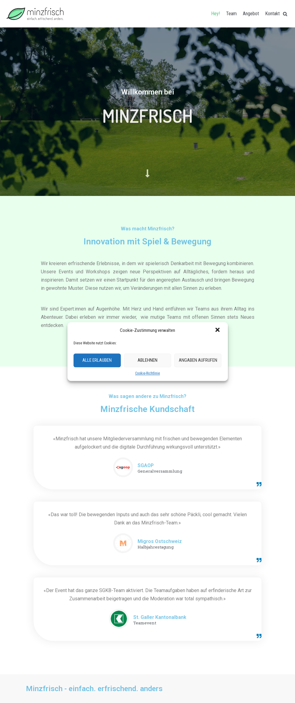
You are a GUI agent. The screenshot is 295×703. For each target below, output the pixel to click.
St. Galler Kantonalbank (159, 617)
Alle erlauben (97, 360)
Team (231, 13)
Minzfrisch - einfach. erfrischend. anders (94, 688)
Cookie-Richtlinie (147, 373)
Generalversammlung (160, 471)
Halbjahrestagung (156, 547)
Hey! (215, 13)
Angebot (251, 13)
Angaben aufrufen (198, 360)
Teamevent (144, 623)
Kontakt (272, 13)
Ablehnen (147, 360)
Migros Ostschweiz (160, 541)
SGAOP (146, 465)
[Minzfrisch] (35, 13)
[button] (218, 330)
